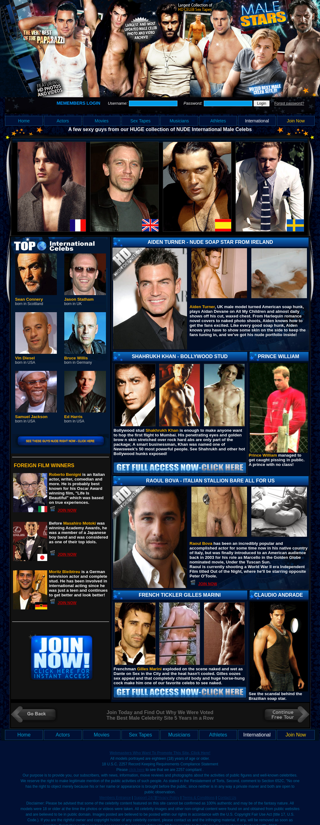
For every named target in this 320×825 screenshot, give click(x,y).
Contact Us (227, 797)
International (257, 120)
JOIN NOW (67, 510)
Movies (101, 120)
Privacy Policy (168, 797)
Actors (63, 120)
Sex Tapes (140, 120)
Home (24, 120)
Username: (118, 103)
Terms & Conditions (198, 797)
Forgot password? (289, 103)
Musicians (179, 120)
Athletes (218, 120)
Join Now (296, 120)
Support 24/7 (144, 797)
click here (137, 770)
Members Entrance (115, 797)
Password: (193, 103)
